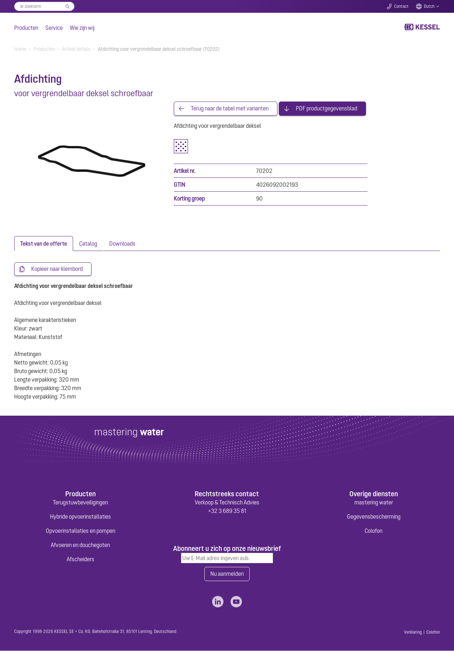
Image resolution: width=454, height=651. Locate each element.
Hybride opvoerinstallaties (80, 517)
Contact (401, 6)
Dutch (429, 6)
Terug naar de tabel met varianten (229, 108)
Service (54, 27)
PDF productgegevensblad (326, 108)
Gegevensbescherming (373, 517)
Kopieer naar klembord (57, 269)
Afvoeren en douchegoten (80, 545)
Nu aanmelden (227, 574)
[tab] (43, 243)
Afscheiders (80, 559)
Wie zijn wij (82, 27)
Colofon (373, 531)
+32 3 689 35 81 (227, 511)
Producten (26, 27)
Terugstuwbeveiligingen (80, 502)
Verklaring (413, 632)
